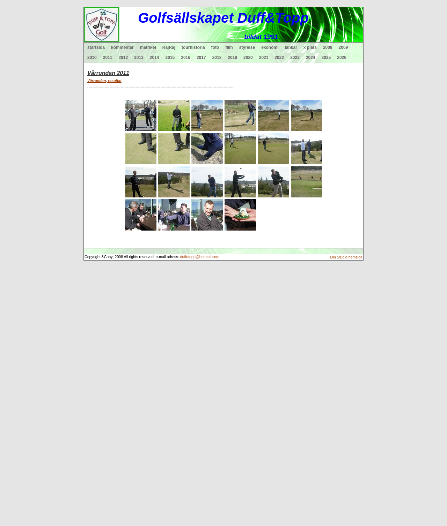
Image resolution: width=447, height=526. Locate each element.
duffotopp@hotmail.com (200, 257)
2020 (248, 57)
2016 (185, 57)
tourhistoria (193, 47)
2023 (295, 57)
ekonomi (269, 47)
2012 (123, 57)
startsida (96, 47)
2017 (201, 57)
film (229, 47)
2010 (92, 57)
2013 (139, 57)
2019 (232, 57)
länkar (291, 47)
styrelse (247, 47)
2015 (170, 57)
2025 (326, 57)
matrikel (148, 47)
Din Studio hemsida (346, 257)
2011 (107, 57)
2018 (217, 57)
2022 (279, 57)
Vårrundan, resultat (104, 80)
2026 (341, 57)
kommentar (122, 47)
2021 (264, 57)
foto (215, 47)
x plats (310, 47)
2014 (154, 57)
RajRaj (168, 47)
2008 (327, 47)
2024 (310, 57)
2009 (343, 47)
